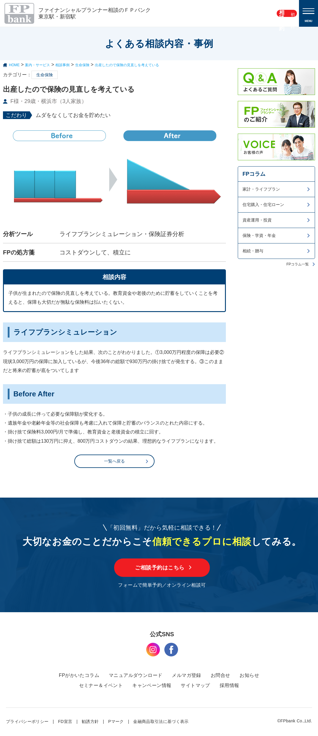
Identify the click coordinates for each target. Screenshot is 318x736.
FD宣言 (65, 722)
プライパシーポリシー (27, 722)
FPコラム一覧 (297, 264)
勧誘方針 (90, 722)
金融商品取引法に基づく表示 (161, 722)
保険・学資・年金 (259, 235)
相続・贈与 (253, 251)
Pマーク (116, 722)
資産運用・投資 (257, 220)
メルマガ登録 (186, 676)
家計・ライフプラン (261, 189)
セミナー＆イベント (101, 686)
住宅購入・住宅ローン (263, 204)
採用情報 (229, 686)
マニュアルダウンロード (135, 676)
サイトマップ (195, 686)
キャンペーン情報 (151, 686)
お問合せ (220, 676)
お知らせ (249, 676)
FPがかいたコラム (79, 676)
